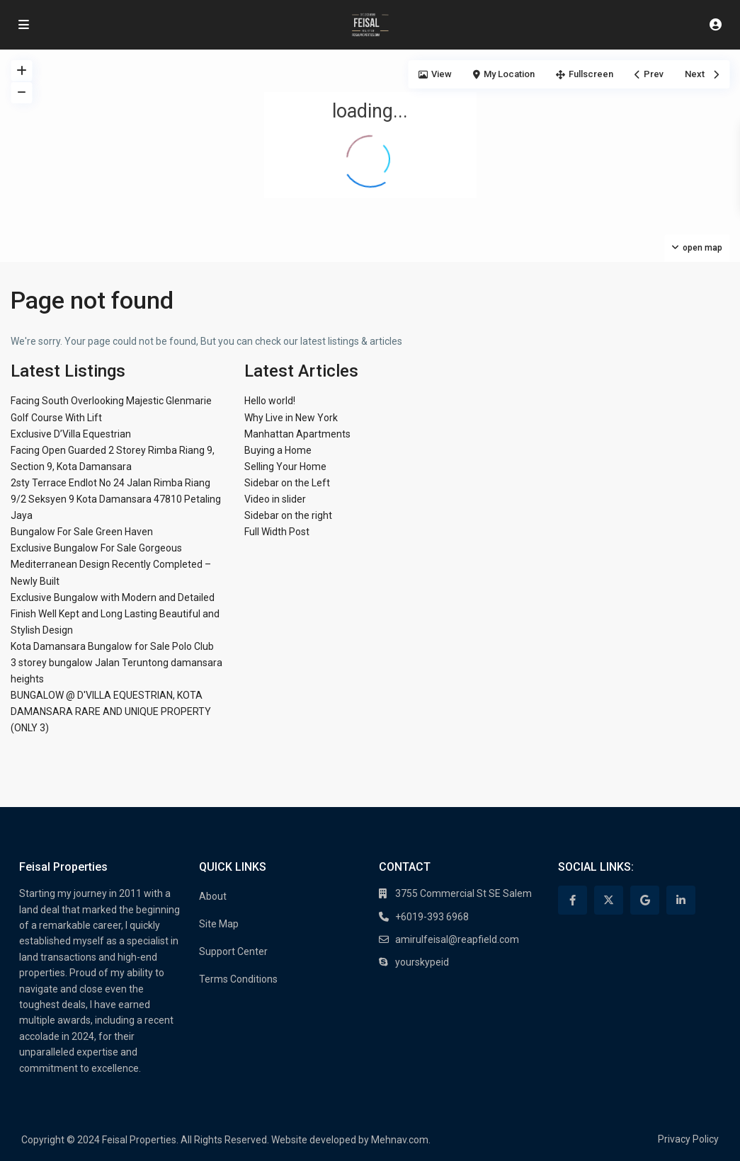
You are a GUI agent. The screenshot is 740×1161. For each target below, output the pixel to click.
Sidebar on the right (288, 515)
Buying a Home (278, 450)
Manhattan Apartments (297, 434)
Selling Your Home (285, 466)
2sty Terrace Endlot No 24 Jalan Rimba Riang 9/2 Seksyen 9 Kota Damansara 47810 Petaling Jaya (116, 499)
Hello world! (269, 400)
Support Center (233, 951)
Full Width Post (276, 531)
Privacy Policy (688, 1139)
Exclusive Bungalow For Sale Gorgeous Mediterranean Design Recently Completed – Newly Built (111, 564)
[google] (644, 900)
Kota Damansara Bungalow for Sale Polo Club (112, 646)
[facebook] (572, 900)
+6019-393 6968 (432, 916)
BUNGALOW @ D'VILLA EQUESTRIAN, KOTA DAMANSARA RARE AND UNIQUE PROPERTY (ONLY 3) (111, 711)
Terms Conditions (238, 979)
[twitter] (608, 900)
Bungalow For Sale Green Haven (82, 531)
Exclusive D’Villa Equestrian (71, 434)
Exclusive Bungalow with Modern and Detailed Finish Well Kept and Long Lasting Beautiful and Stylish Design (115, 614)
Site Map (219, 924)
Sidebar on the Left (287, 482)
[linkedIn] (680, 900)
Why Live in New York (291, 417)
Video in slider (275, 499)
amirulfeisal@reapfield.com (457, 939)
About (213, 896)
